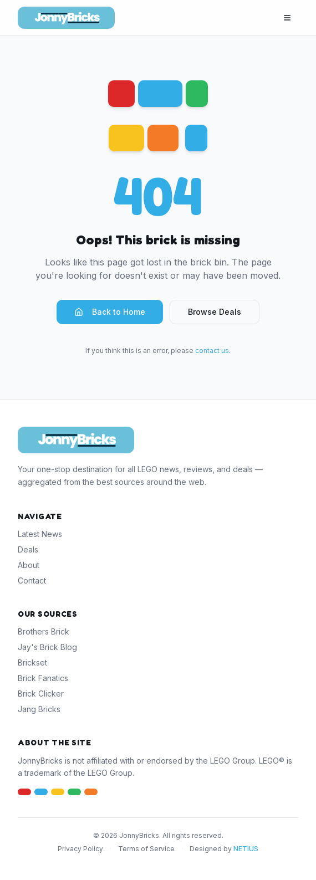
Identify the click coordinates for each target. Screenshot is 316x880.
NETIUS (245, 849)
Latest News (40, 534)
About (28, 565)
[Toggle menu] (287, 18)
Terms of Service (146, 849)
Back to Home (109, 311)
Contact (32, 580)
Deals (28, 549)
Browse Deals (214, 311)
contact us (212, 350)
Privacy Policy (80, 849)
